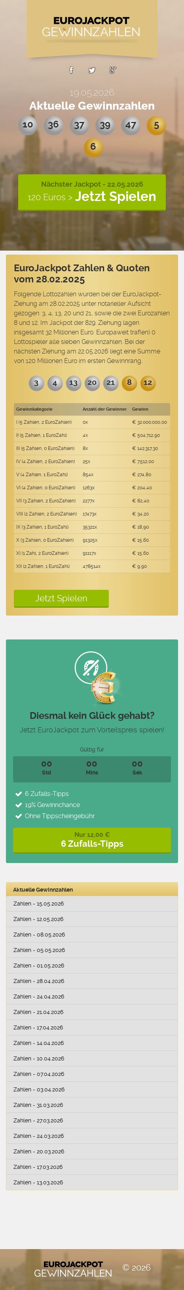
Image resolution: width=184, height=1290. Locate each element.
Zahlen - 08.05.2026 (39, 934)
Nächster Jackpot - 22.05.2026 (92, 192)
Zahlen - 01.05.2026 (38, 965)
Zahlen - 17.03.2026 (38, 1167)
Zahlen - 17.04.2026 (38, 1027)
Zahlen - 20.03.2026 (38, 1151)
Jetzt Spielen (61, 598)
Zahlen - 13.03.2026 (38, 1182)
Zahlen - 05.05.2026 (39, 950)
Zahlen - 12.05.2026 (38, 919)
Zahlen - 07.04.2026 (38, 1074)
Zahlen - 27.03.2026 (38, 1120)
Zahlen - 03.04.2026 (38, 1089)
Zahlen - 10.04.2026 (38, 1058)
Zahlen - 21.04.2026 (38, 1012)
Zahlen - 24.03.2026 (38, 1136)
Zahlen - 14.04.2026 (38, 1043)
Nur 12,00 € (92, 840)
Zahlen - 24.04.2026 (38, 996)
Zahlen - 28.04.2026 (38, 981)
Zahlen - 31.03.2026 (38, 1105)
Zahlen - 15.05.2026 (38, 903)
